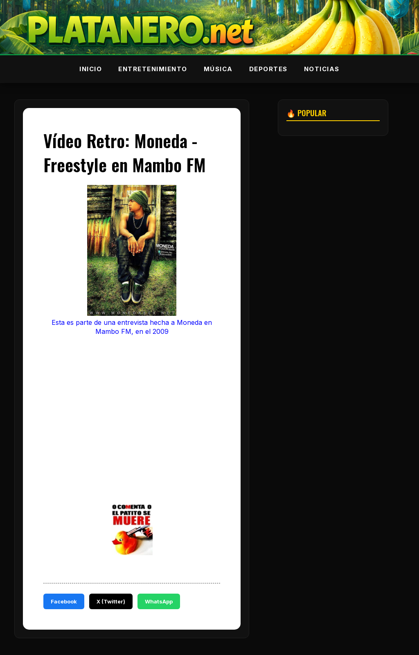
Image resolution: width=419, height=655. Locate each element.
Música (218, 69)
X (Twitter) (111, 601)
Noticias (322, 69)
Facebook (64, 601)
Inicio (90, 69)
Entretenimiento (152, 69)
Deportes (268, 69)
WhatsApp (159, 601)
